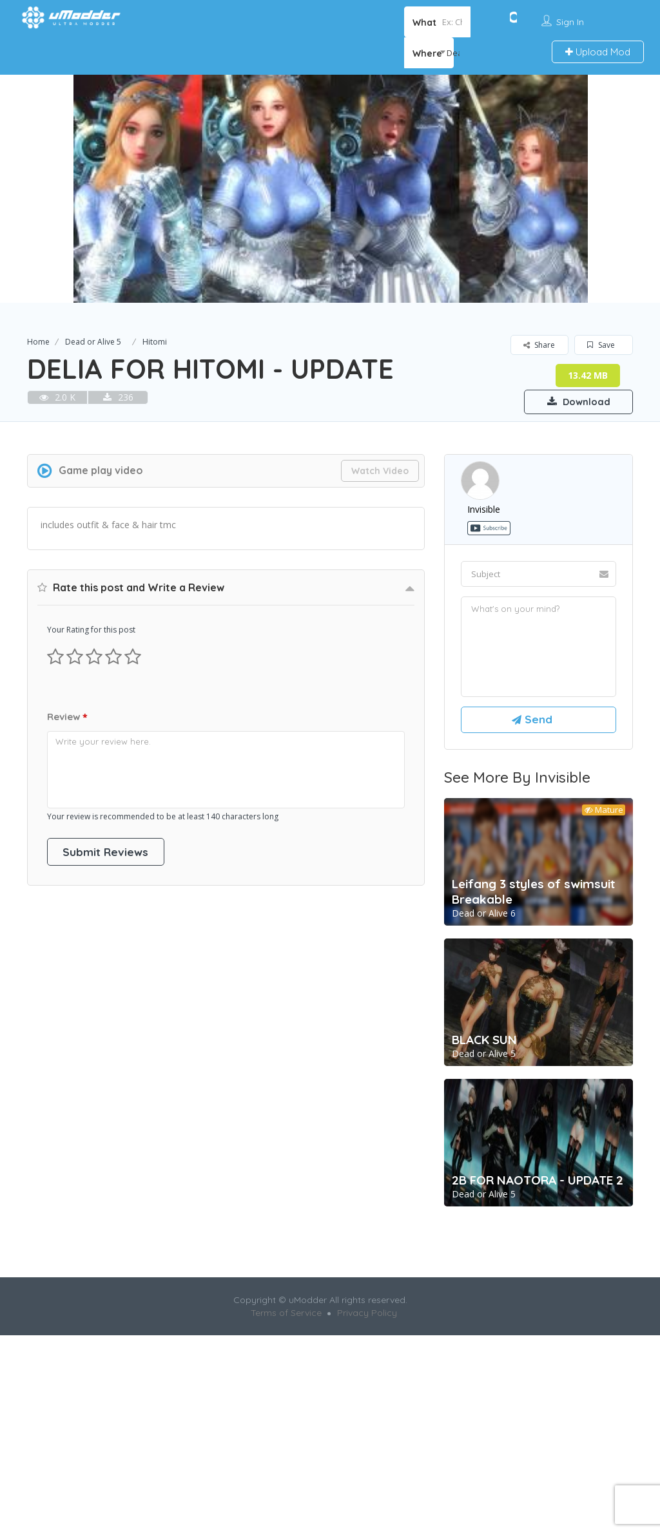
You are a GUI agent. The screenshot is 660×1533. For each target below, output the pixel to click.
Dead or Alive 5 (93, 341)
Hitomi (154, 341)
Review (67, 718)
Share (539, 344)
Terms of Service (286, 1318)
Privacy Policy (367, 1318)
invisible (483, 510)
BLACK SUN (484, 1045)
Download (571, 400)
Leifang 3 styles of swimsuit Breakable (533, 897)
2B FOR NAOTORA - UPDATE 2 (537, 1186)
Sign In (570, 22)
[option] (330, 189)
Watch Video (380, 471)
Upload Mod (597, 52)
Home (38, 341)
